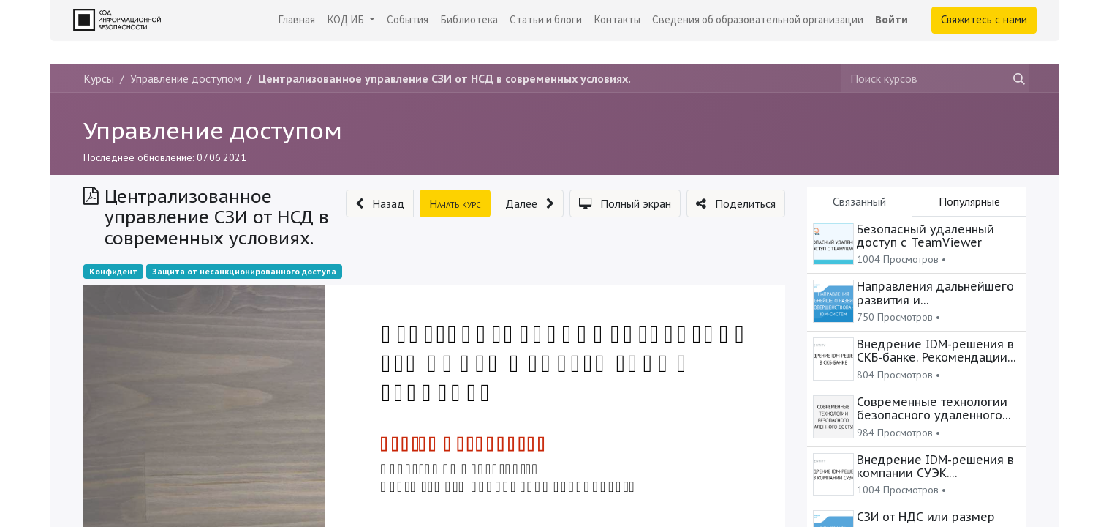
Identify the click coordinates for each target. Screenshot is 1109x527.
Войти (891, 19)
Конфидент (113, 271)
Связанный (859, 201)
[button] (380, 203)
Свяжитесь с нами (984, 19)
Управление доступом (212, 130)
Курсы (98, 78)
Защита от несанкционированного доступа (244, 271)
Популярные (969, 201)
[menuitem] (296, 20)
